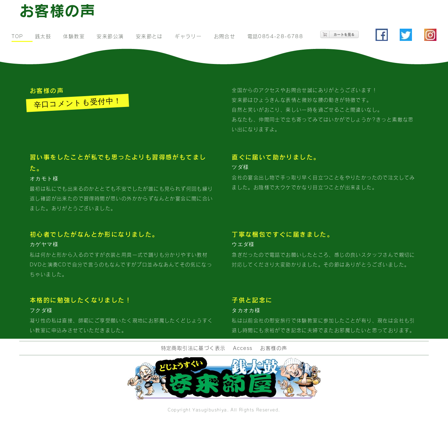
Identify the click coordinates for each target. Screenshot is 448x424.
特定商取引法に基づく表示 (193, 348)
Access (242, 348)
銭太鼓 (43, 36)
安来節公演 (110, 36)
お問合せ (225, 36)
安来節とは (149, 36)
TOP (17, 36)
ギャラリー (188, 36)
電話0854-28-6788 (275, 36)
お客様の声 (273, 348)
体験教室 (74, 36)
